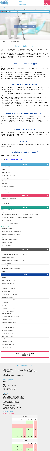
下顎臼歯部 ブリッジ (7, 341)
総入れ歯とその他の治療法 (8, 186)
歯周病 (3, 169)
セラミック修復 (5, 178)
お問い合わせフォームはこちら (14, 159)
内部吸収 (4, 286)
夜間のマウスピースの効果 (8, 257)
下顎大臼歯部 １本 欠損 (8, 344)
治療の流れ (4, 271)
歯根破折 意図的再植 (7, 313)
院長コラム (21, 1)
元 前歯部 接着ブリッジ (8, 291)
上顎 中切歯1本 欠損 (7, 336)
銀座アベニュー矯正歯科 (9, 413)
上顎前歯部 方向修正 (7, 319)
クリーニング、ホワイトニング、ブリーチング (13, 223)
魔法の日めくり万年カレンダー (25, 444)
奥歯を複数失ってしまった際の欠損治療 (11, 234)
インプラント (5, 189)
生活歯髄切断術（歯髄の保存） (9, 198)
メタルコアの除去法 (6, 263)
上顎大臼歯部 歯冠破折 (7, 297)
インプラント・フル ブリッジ (9, 201)
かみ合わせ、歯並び (6, 172)
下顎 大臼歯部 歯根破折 (8, 311)
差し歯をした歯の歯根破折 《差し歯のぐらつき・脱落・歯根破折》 (17, 217)
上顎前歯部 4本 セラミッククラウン (11, 325)
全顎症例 (4, 305)
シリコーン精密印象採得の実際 (9, 266)
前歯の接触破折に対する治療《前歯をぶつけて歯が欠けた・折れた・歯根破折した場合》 (23, 214)
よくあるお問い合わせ (23, 2)
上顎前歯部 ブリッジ (7, 339)
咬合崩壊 (4, 277)
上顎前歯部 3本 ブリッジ (8, 288)
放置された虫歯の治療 (7, 242)
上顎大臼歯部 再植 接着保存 (9, 300)
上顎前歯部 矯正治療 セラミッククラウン (12, 322)
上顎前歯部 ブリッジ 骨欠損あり (10, 294)
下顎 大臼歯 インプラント (8, 280)
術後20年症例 (5, 302)
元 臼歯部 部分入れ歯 (7, 333)
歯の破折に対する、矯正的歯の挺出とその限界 (13, 260)
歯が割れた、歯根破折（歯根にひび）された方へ (13, 239)
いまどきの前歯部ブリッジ (8, 252)
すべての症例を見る (6, 347)
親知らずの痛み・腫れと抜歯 (8, 175)
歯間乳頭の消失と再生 (7, 220)
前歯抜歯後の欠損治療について (9, 228)
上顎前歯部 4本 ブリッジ (8, 308)
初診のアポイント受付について (11, 11)
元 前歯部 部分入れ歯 (7, 330)
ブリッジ (4, 181)
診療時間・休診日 (22, 4)
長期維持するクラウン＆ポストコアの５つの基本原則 (14, 254)
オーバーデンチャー (6, 203)
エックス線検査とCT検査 (8, 192)
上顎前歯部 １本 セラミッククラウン (11, 316)
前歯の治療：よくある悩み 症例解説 (11, 212)
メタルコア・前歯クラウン (8, 327)
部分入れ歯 (4, 183)
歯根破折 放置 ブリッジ (8, 283)
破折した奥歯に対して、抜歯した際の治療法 (12, 231)
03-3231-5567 (7, 377)
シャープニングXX (25, 440)
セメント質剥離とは (6, 245)
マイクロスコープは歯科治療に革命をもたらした (13, 268)
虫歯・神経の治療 (6, 167)
